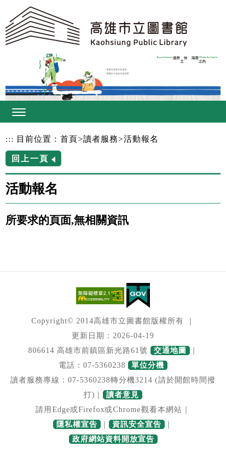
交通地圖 (170, 350)
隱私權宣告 (76, 424)
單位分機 (147, 365)
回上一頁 (30, 158)
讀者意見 (122, 395)
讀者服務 (100, 138)
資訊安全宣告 (136, 424)
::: (9, 138)
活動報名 (141, 138)
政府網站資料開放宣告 (113, 439)
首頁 (69, 138)
